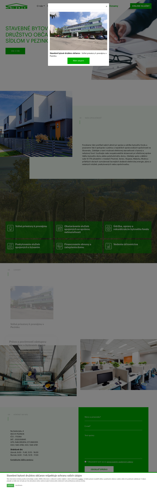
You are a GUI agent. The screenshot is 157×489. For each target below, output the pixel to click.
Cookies (80, 479)
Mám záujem (78, 61)
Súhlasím (10, 485)
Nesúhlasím (18, 485)
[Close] (106, 6)
